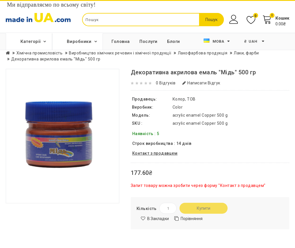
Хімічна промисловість (39, 53)
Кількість (147, 208)
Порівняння (192, 218)
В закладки (158, 218)
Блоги (173, 41)
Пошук (211, 19)
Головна (120, 41)
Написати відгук (201, 83)
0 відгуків (165, 83)
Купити (203, 208)
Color (178, 107)
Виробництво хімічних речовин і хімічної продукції (120, 53)
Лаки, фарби (246, 53)
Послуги (148, 41)
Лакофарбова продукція (203, 53)
